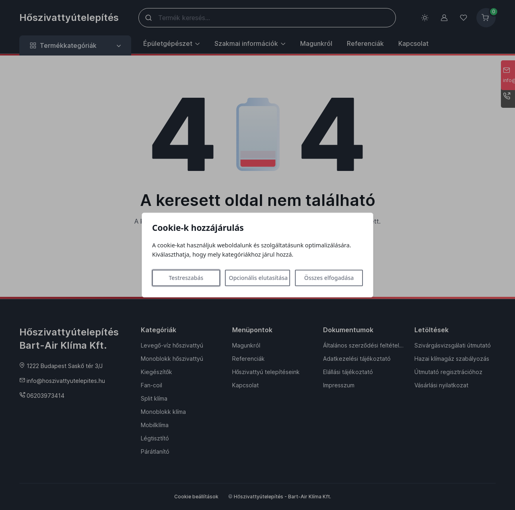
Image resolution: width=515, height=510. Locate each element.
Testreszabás (186, 278)
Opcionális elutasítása (258, 278)
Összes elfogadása (329, 278)
